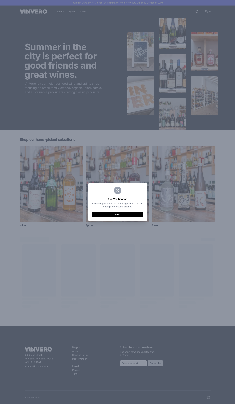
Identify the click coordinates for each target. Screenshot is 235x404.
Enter (117, 214)
